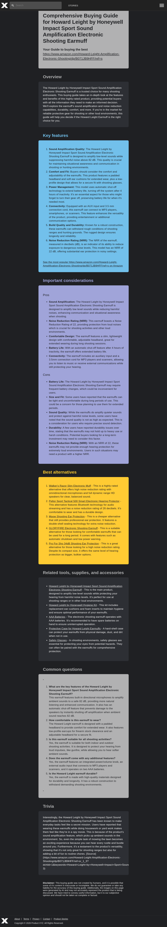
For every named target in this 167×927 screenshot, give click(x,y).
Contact (46, 919)
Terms (26, 919)
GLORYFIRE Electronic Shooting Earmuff (73, 528)
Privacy (36, 919)
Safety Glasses (58, 640)
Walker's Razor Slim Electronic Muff (70, 485)
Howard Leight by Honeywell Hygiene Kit (73, 605)
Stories (73, 5)
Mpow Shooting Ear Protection (67, 516)
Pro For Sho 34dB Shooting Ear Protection (74, 543)
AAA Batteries (57, 616)
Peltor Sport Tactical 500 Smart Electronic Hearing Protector (84, 501)
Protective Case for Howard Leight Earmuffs (75, 628)
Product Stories (61, 919)
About (17, 919)
